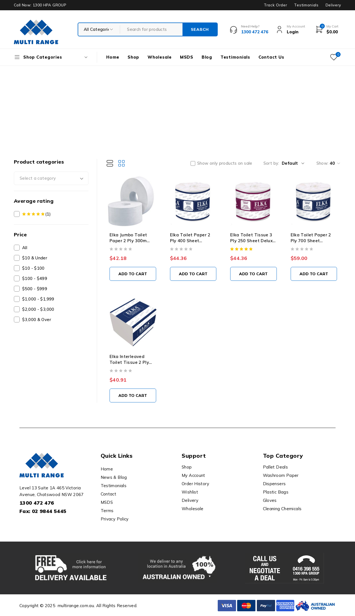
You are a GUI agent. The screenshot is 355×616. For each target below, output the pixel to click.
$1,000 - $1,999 (38, 299)
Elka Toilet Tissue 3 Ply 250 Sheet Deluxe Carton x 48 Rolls (252, 240)
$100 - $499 (34, 278)
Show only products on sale (224, 163)
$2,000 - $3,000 (38, 309)
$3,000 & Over (36, 319)
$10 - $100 (33, 268)
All (24, 247)
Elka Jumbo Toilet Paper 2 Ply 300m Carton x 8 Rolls (128, 240)
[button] (133, 274)
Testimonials (306, 5)
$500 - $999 (34, 288)
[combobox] (51, 178)
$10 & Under (34, 258)
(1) (36, 214)
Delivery (333, 5)
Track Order (275, 5)
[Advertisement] (177, 107)
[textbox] (51, 178)
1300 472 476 (36, 503)
